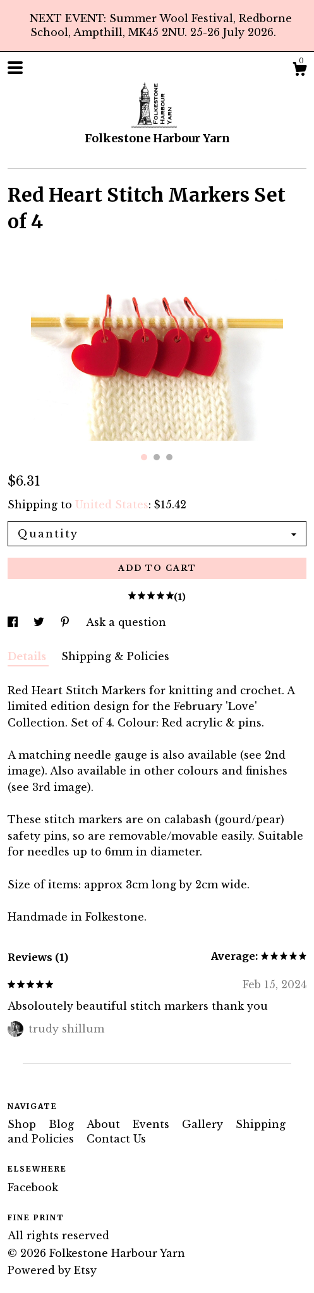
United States (111, 504)
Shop (23, 1124)
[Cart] (299, 70)
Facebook (33, 1187)
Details (28, 656)
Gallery (204, 1124)
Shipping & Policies (115, 656)
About (105, 1124)
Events (152, 1124)
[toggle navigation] (15, 67)
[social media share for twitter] (40, 622)
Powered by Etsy (52, 1270)
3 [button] (169, 457)
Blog (63, 1124)
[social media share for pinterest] (66, 622)
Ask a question (126, 622)
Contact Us (116, 1138)
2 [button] (157, 457)
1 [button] (144, 457)
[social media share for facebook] (14, 622)
